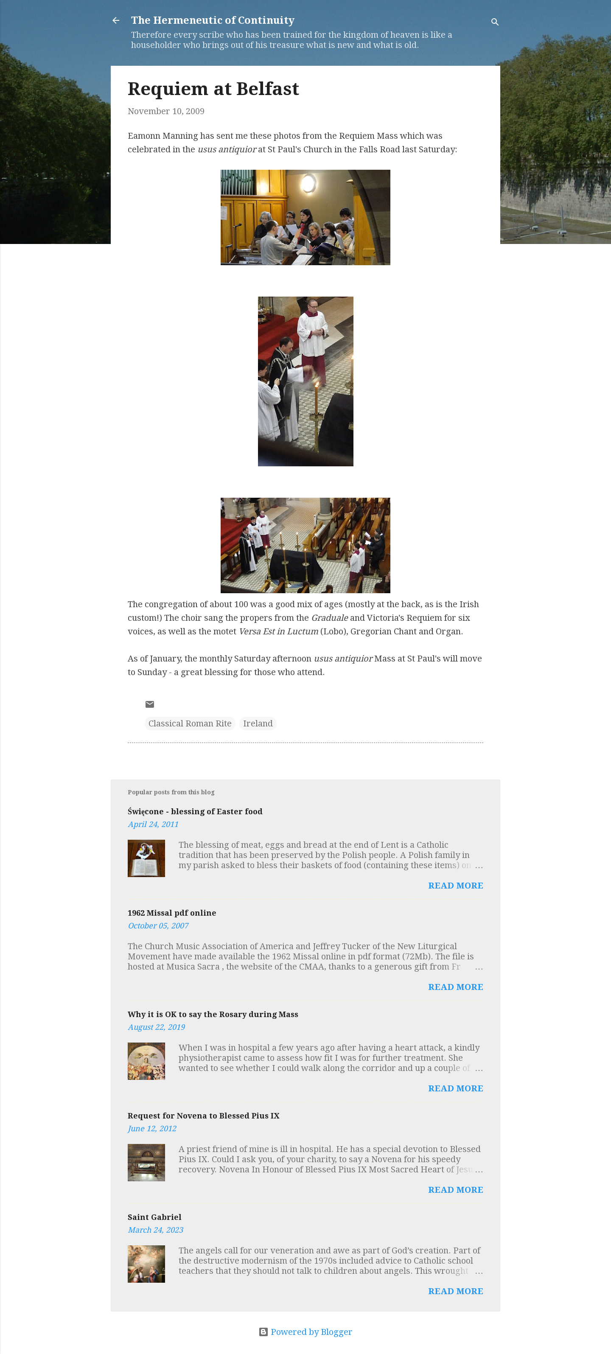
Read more (455, 885)
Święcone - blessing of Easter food (195, 811)
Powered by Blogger (305, 1332)
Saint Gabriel (155, 1217)
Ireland (258, 723)
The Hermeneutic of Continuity (212, 20)
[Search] (495, 23)
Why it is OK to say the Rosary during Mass (213, 1014)
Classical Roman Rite (190, 723)
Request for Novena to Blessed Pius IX (203, 1115)
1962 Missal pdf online (172, 912)
